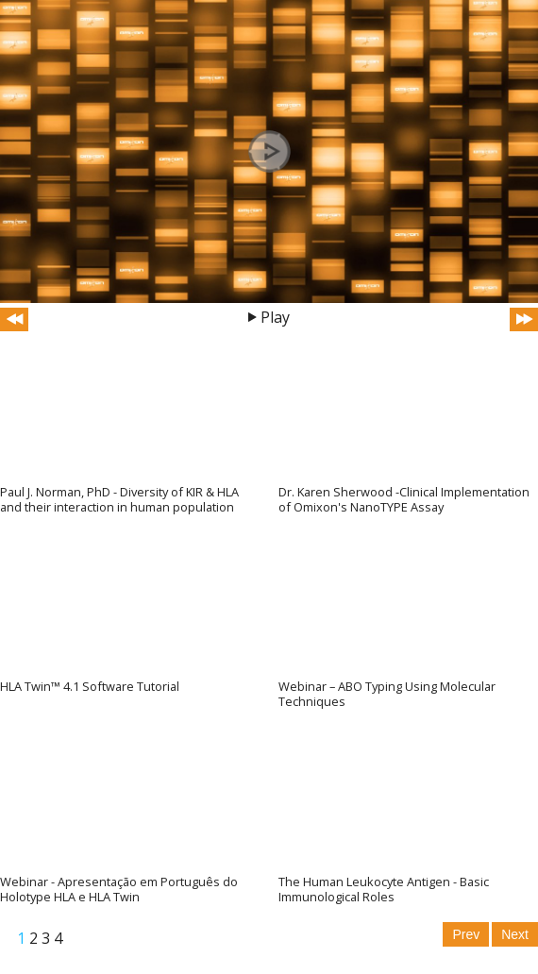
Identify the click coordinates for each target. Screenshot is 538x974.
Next (515, 934)
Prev (465, 934)
